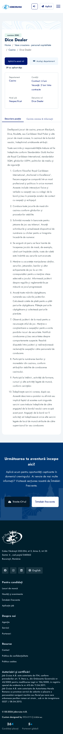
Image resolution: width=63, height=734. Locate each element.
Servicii (5, 627)
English (34, 570)
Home (8, 45)
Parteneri (6, 633)
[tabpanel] (31, 278)
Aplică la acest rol (16, 61)
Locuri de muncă (10, 588)
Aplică (46, 6)
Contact (5, 650)
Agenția (6, 622)
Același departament (44, 61)
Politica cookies (9, 661)
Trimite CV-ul (17, 501)
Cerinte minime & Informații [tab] (40, 118)
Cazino (12, 49)
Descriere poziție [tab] (13, 118)
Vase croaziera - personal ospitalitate (33, 45)
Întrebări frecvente (45, 501)
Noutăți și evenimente (12, 594)
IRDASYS (27, 717)
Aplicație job (8, 605)
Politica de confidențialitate (15, 655)
